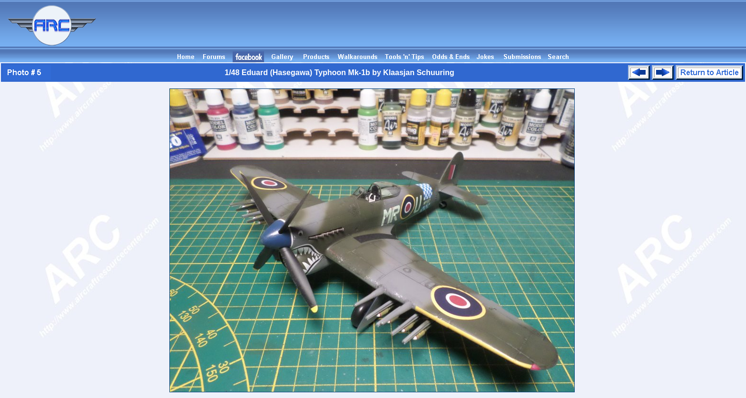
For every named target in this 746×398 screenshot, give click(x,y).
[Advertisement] (573, 30)
